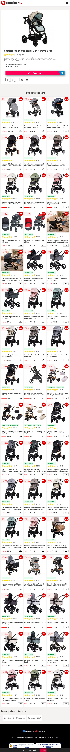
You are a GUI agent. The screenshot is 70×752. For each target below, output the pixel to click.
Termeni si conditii (17, 738)
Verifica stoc (46, 73)
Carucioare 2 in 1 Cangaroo (14, 718)
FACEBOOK (28, 731)
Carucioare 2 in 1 (34, 718)
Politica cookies (53, 738)
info (20, 131)
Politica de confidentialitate (35, 738)
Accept (43, 750)
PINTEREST (40, 731)
